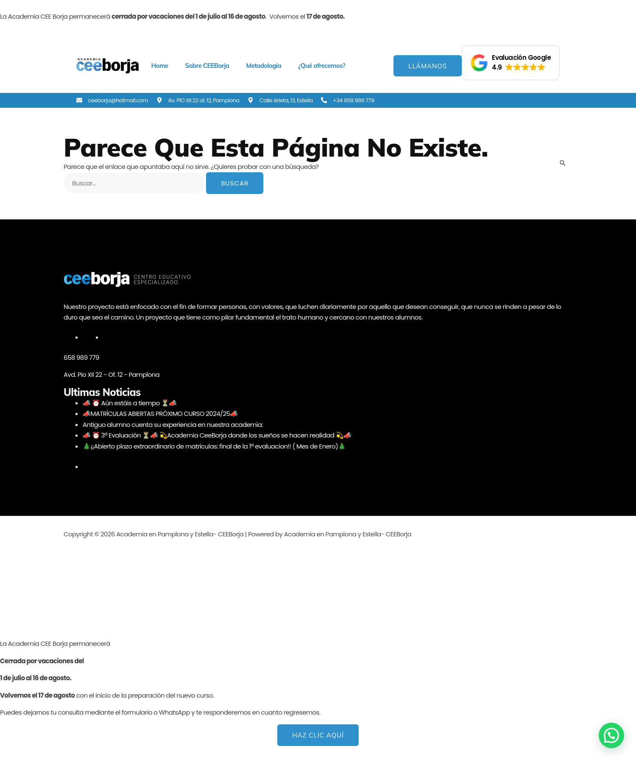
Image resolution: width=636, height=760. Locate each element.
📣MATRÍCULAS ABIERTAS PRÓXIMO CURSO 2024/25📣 (160, 413)
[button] (511, 62)
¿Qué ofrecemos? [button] (321, 66)
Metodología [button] (263, 66)
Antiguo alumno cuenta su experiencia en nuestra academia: (173, 424)
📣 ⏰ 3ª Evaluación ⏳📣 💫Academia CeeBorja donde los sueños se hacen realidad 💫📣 (217, 435)
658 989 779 (81, 357)
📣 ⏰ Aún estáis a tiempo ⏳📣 (130, 402)
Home (159, 66)
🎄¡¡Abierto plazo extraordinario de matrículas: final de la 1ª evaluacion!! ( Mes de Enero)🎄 (214, 446)
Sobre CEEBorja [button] (207, 66)
